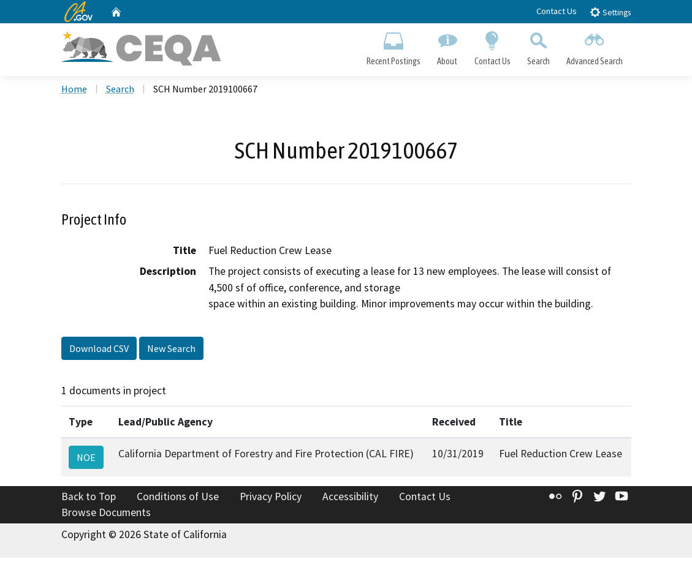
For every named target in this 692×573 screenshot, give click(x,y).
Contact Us (556, 11)
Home (74, 91)
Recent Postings (394, 46)
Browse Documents (106, 514)
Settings (610, 12)
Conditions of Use (178, 498)
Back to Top (88, 498)
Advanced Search (594, 46)
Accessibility (350, 498)
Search (538, 46)
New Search (171, 350)
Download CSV (99, 350)
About (447, 46)
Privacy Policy (271, 498)
